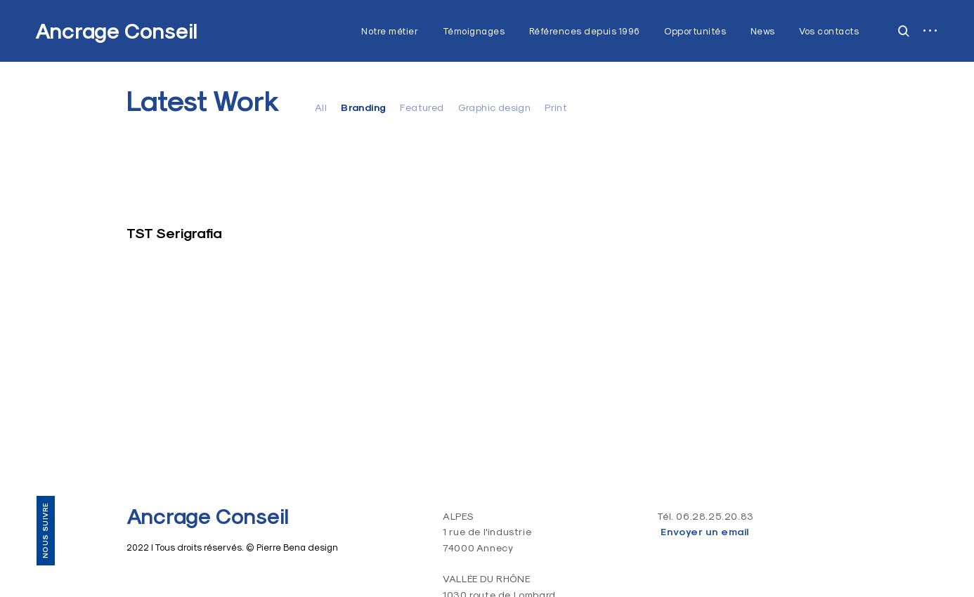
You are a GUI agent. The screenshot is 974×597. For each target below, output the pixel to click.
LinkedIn (44, 454)
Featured (421, 107)
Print (556, 107)
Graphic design (494, 107)
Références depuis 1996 (584, 31)
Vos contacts (829, 31)
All (321, 107)
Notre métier (389, 31)
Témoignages (474, 31)
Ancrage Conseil (116, 31)
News (763, 31)
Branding (363, 107)
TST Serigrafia (174, 233)
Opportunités (695, 31)
